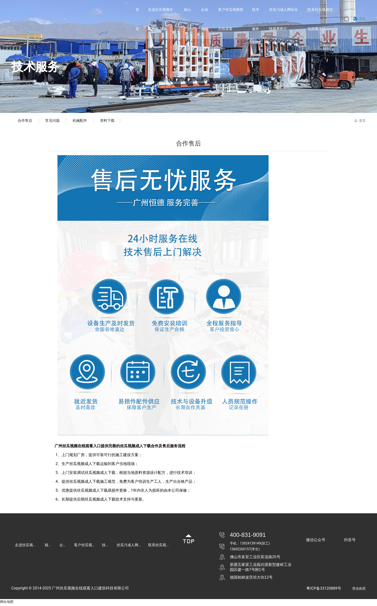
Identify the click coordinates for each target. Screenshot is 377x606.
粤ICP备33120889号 (323, 590)
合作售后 (26, 121)
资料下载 (112, 121)
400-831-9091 (248, 536)
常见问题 (54, 121)
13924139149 (250, 545)
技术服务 (35, 67)
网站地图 (6, 603)
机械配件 (83, 121)
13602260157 (240, 550)
